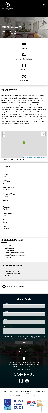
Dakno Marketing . (32, 396)
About (41, 349)
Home (6, 349)
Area (34, 349)
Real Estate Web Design (17, 396)
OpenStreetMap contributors (39, 157)
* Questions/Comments (11, 327)
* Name (5, 303)
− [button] (4, 136)
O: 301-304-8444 (14, 364)
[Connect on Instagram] (44, 6)
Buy (21, 349)
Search (14, 349)
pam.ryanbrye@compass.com (30, 364)
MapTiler (30, 157)
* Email (5, 319)
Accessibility (26, 394)
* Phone (5, 311)
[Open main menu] (24, 14)
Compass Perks (24, 352)
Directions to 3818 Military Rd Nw (12, 159)
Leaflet (24, 157)
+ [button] (4, 133)
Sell (28, 349)
